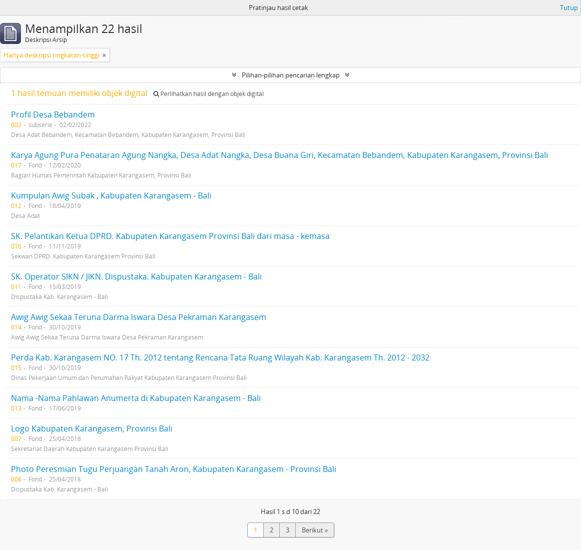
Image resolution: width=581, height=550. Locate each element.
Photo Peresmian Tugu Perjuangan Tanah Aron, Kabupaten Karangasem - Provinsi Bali (173, 469)
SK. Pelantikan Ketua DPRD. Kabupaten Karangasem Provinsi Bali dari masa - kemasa (170, 236)
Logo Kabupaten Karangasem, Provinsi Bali (91, 428)
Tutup (569, 7)
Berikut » (315, 530)
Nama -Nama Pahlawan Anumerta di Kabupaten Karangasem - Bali (136, 398)
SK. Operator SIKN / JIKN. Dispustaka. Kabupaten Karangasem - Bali (136, 276)
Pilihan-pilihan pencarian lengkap (291, 75)
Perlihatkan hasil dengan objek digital (208, 94)
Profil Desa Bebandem (53, 114)
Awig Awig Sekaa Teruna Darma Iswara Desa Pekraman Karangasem (138, 317)
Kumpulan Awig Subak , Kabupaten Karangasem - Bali (111, 195)
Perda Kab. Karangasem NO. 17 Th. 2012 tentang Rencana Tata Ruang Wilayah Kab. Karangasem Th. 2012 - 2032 (220, 357)
